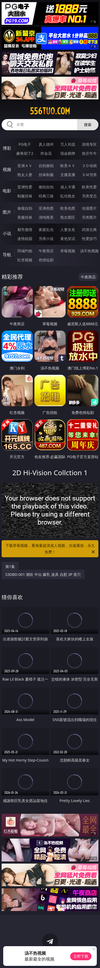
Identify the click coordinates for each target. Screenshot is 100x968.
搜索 (87, 124)
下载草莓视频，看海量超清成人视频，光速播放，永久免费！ (50, 549)
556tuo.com (50, 111)
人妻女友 (67, 229)
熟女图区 (67, 217)
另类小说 (46, 238)
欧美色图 (67, 208)
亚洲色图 (46, 208)
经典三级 (46, 195)
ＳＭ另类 (89, 174)
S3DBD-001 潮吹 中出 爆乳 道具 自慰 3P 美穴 (43, 574)
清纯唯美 (46, 217)
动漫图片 (89, 208)
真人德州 (46, 144)
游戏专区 (89, 144)
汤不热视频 (89, 250)
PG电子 (24, 144)
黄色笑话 (67, 238)
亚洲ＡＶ (24, 165)
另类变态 (89, 195)
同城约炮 (24, 250)
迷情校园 (24, 238)
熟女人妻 (24, 174)
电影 (7, 191)
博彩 (7, 148)
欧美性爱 (89, 186)
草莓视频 (67, 250)
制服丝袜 (24, 195)
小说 (7, 233)
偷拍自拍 (46, 186)
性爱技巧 (89, 238)
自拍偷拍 (46, 165)
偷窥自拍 (24, 208)
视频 (7, 169)
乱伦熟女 (67, 195)
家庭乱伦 (46, 229)
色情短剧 (46, 259)
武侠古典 (89, 229)
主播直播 (67, 174)
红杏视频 (24, 259)
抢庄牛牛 (89, 153)
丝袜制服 (46, 174)
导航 (7, 255)
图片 (7, 212)
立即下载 (80, 956)
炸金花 (46, 153)
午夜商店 (46, 250)
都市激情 (24, 229)
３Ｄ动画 (89, 165)
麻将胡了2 (24, 153)
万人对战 (67, 144)
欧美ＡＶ (67, 165)
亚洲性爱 (24, 186)
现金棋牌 (67, 153)
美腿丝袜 (24, 217)
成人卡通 (67, 186)
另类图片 (89, 217)
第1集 (10, 566)
